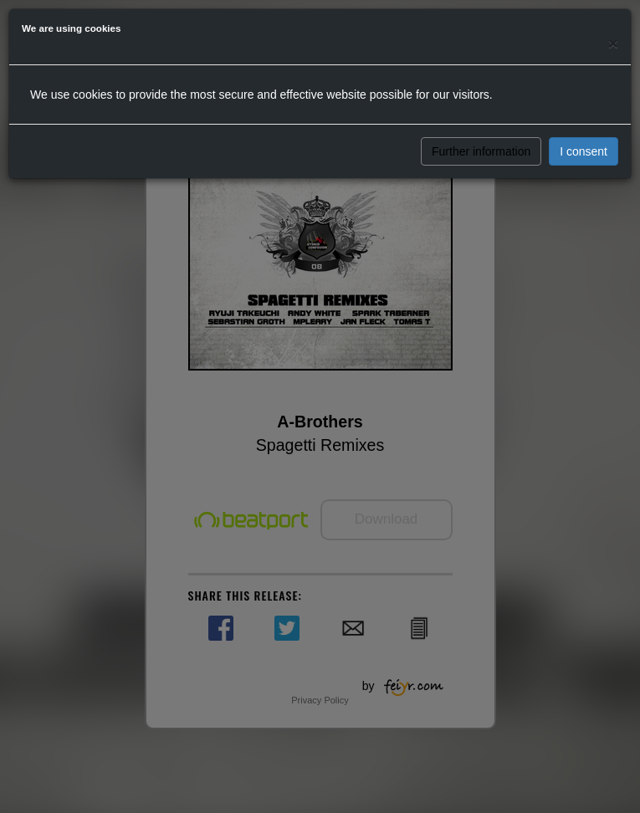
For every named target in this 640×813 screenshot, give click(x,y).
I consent (583, 151)
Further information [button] (481, 151)
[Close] (613, 43)
